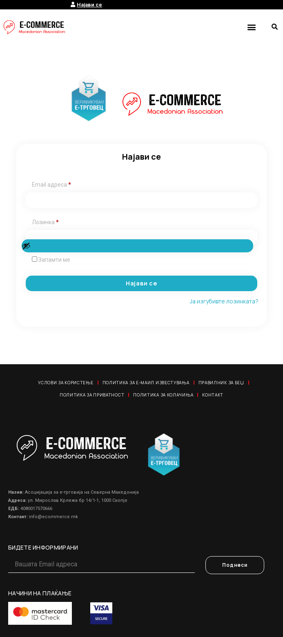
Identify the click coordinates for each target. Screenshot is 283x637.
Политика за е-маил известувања (146, 382)
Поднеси (234, 564)
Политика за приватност (92, 395)
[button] (251, 26)
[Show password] (137, 245)
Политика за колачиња (163, 395)
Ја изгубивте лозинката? (224, 301)
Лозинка (45, 222)
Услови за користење (65, 382)
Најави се (141, 283)
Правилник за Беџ (221, 382)
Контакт (212, 395)
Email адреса (51, 184)
